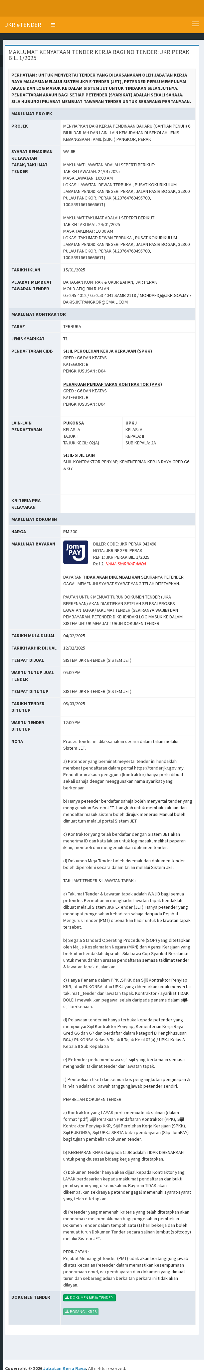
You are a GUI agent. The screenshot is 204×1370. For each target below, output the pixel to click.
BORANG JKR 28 (81, 1311)
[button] (53, 25)
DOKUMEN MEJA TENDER (89, 1297)
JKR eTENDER (23, 25)
